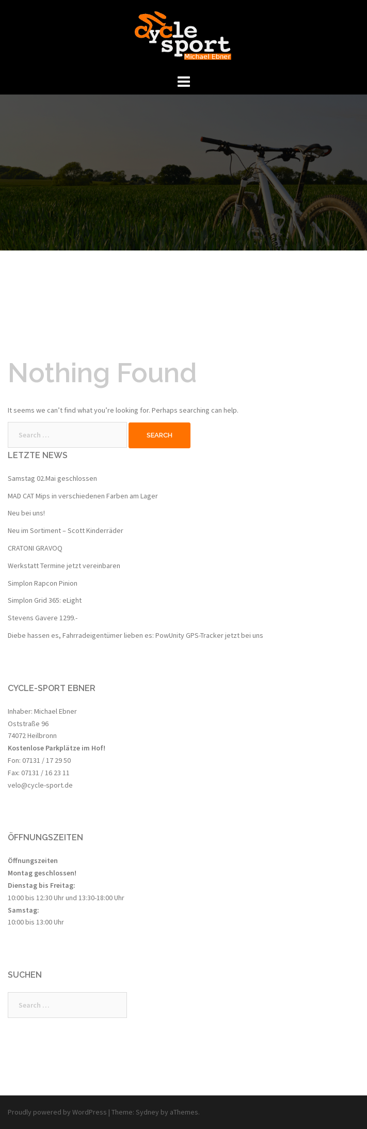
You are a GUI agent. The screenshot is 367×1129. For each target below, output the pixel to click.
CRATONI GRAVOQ (35, 548)
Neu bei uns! (26, 513)
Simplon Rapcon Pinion (42, 583)
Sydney (147, 1112)
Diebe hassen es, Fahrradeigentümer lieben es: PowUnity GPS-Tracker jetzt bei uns (135, 635)
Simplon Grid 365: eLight (45, 600)
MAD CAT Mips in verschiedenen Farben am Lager (83, 495)
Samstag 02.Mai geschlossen (52, 478)
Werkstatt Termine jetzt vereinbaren (64, 565)
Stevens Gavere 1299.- (42, 617)
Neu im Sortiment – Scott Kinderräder (65, 530)
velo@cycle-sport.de (40, 785)
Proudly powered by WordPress (57, 1112)
